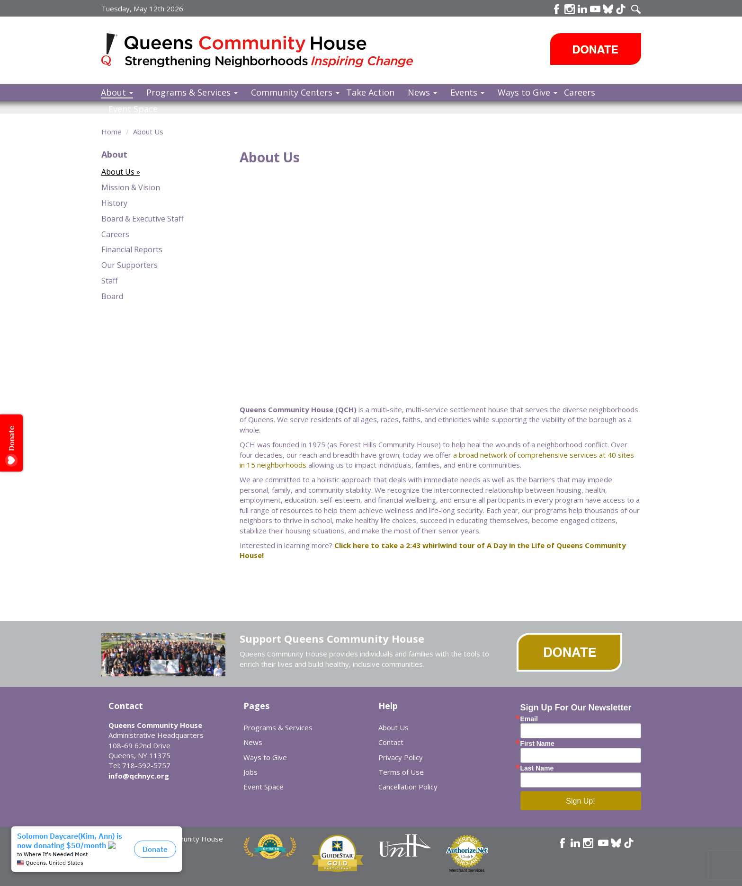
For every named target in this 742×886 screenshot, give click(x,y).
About (117, 92)
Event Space (133, 109)
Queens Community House (271, 52)
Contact (390, 742)
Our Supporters (129, 265)
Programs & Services (192, 92)
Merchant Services (467, 870)
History (114, 203)
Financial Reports (131, 249)
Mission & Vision (130, 187)
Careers (579, 92)
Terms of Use (401, 772)
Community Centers (295, 92)
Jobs (250, 772)
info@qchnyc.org (138, 775)
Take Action (370, 92)
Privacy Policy (400, 757)
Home (111, 131)
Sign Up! (580, 801)
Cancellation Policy (408, 786)
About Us (148, 131)
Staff (109, 280)
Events (467, 92)
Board (112, 296)
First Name (537, 743)
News (422, 92)
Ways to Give (527, 92)
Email (529, 719)
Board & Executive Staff (142, 218)
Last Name (537, 768)
